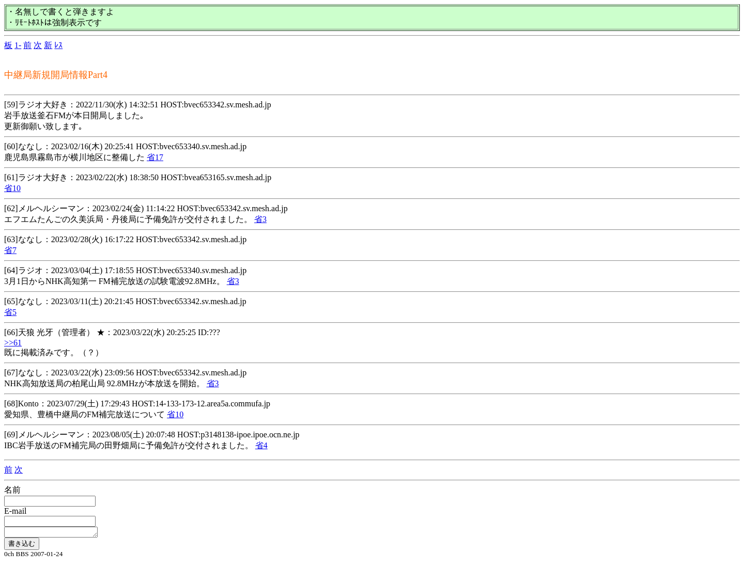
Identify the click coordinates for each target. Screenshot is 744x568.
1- (17, 45)
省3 (260, 219)
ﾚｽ (58, 45)
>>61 (13, 342)
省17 (155, 157)
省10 (12, 188)
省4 (261, 445)
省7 (10, 250)
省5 (10, 312)
